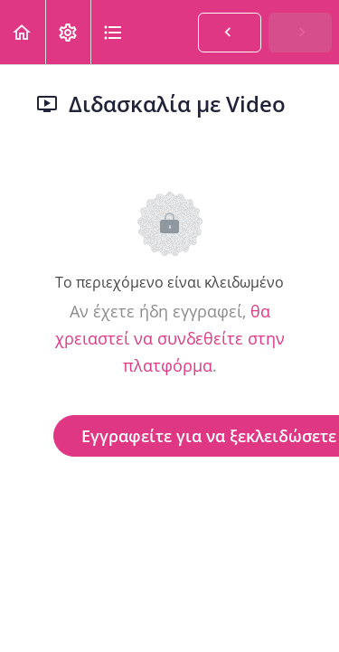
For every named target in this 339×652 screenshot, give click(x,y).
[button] (22, 32)
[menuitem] (67, 32)
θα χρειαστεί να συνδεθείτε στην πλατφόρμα (170, 338)
